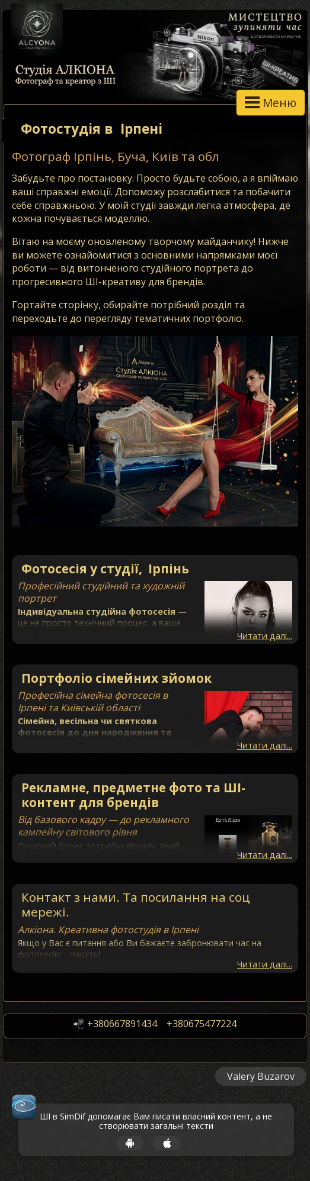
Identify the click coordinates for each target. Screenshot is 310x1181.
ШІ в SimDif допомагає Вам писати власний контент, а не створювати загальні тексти (156, 1122)
